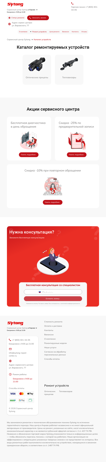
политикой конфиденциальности (70, 303)
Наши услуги (50, 347)
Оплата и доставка (53, 326)
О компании (23, 32)
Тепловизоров (65, 391)
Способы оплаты (52, 359)
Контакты (75, 32)
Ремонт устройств (39, 32)
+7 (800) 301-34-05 (21, 342)
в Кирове (32, 10)
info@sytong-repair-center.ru (18, 352)
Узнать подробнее (28, 155)
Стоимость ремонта (53, 321)
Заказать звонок (37, 18)
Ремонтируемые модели (55, 343)
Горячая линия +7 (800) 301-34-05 (84, 8)
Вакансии (65, 32)
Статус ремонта (16, 18)
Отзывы (84, 32)
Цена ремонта (54, 32)
